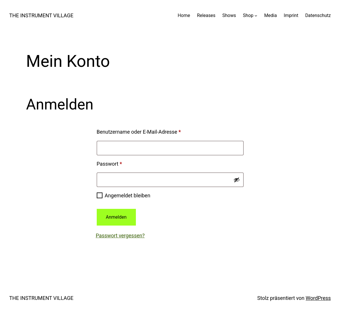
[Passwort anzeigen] (236, 180)
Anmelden (116, 217)
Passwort (123, 163)
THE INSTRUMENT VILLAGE (41, 15)
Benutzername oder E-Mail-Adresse (152, 131)
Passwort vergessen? (120, 235)
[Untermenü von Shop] (255, 15)
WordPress (318, 298)
